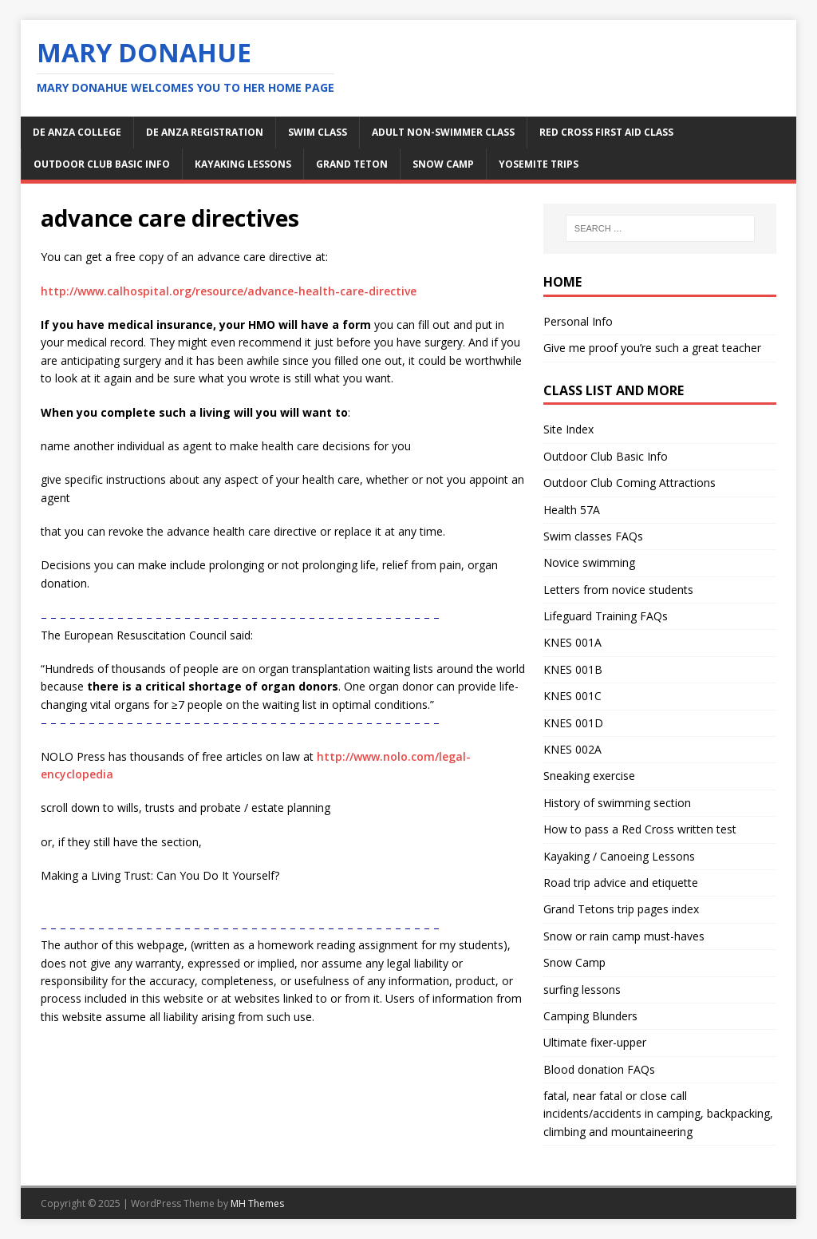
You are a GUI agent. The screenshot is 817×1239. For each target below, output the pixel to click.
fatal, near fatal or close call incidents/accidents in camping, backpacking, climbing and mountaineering (658, 1113)
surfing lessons (582, 989)
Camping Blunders (590, 1015)
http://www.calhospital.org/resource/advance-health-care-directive (228, 291)
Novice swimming (589, 562)
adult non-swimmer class (443, 132)
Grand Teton (352, 164)
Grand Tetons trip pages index (621, 908)
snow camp (443, 164)
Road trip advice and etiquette (620, 882)
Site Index (568, 429)
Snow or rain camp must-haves (624, 936)
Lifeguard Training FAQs (605, 615)
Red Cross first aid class (606, 132)
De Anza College (77, 132)
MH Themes (257, 1203)
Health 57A (571, 509)
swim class (317, 132)
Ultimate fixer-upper (594, 1042)
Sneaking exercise (589, 775)
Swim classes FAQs (593, 536)
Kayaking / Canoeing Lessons (619, 856)
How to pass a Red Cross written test (639, 829)
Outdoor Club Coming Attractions (629, 482)
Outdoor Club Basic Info (102, 164)
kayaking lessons (243, 164)
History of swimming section (617, 802)
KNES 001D (573, 722)
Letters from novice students (618, 589)
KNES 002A (572, 749)
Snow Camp (574, 962)
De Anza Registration (204, 132)
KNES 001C (572, 695)
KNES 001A (572, 642)
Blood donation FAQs (599, 1069)
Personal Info (578, 321)
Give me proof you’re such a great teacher (652, 347)
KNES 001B (572, 669)
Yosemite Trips (538, 164)
